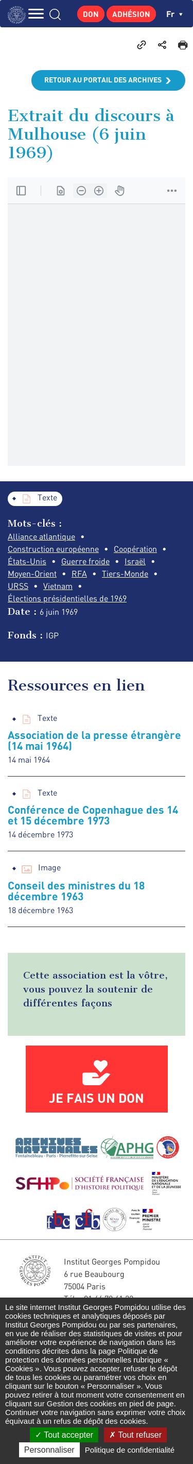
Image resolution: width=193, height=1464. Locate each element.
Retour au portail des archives (103, 79)
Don (91, 14)
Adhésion (131, 14)
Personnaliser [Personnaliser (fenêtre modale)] (49, 1449)
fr (174, 14)
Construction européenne (53, 549)
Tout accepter (64, 1435)
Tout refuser (135, 1435)
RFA (79, 573)
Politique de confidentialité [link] (129, 1449)
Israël (135, 561)
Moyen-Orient (32, 573)
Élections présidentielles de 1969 (67, 598)
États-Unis (27, 561)
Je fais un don (96, 1097)
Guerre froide (85, 561)
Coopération (135, 549)
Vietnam (58, 586)
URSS (18, 586)
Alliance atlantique (41, 536)
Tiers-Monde (125, 573)
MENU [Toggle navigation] (36, 13)
